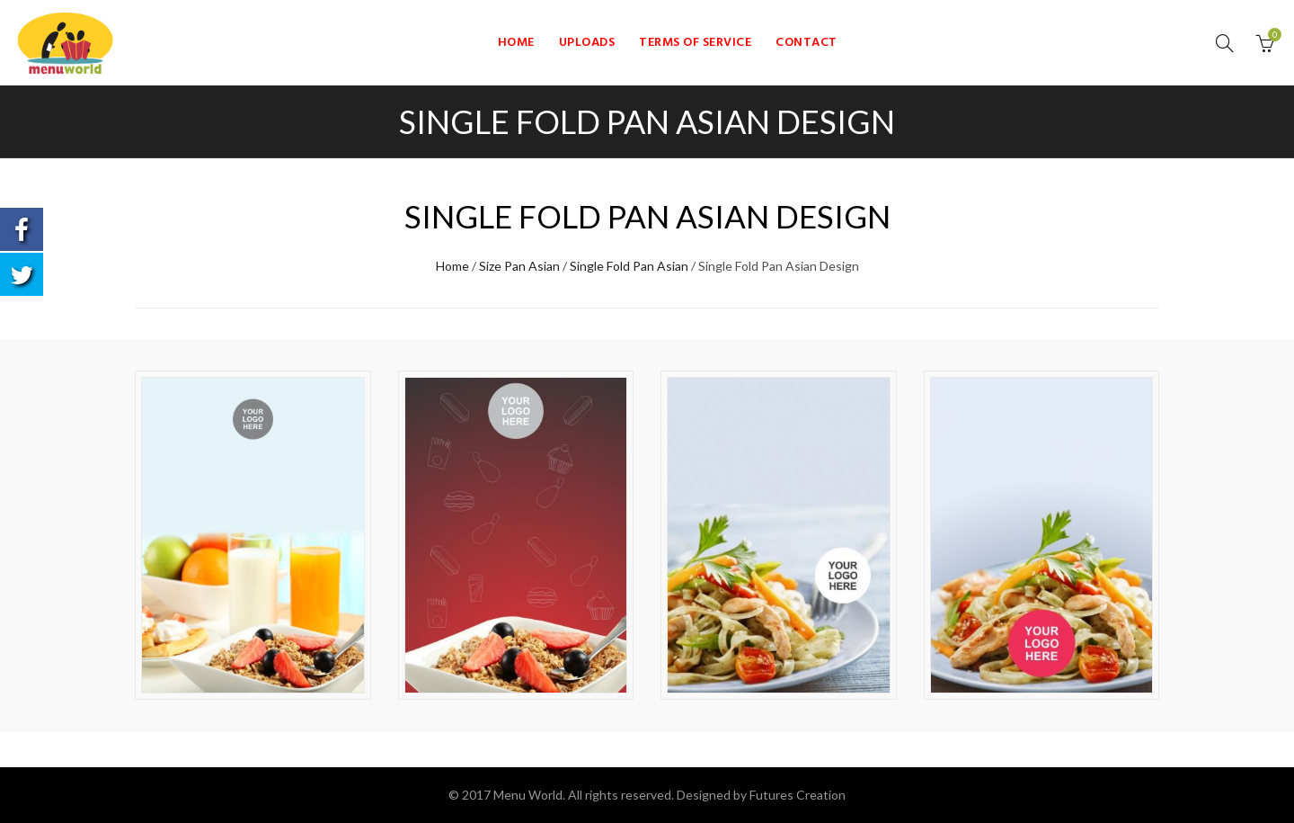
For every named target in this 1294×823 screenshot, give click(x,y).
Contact (807, 42)
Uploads (587, 42)
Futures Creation (797, 794)
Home (516, 42)
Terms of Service (695, 42)
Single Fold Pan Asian (629, 265)
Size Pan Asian (519, 265)
